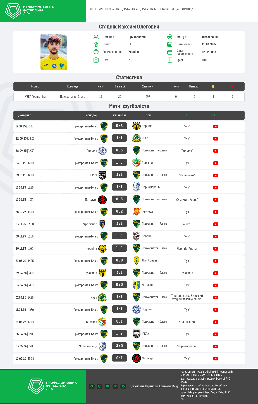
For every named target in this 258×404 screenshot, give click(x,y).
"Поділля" (187, 151)
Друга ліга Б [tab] (148, 9)
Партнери (151, 386)
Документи (137, 386)
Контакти (165, 386)
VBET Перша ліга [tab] (109, 9)
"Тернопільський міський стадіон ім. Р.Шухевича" (187, 297)
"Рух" (187, 126)
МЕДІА (175, 9)
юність (187, 224)
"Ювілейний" (187, 175)
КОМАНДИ (187, 9)
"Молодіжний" (186, 322)
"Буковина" (187, 273)
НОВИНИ (164, 9)
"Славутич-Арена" (187, 199)
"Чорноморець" (186, 346)
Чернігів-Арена (187, 248)
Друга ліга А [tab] (130, 9)
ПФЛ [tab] (93, 9)
